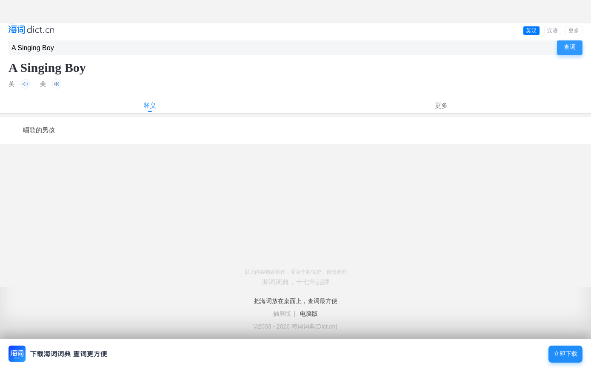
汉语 (552, 31)
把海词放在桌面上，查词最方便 (295, 300)
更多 (574, 31)
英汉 (531, 31)
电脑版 (309, 313)
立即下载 (565, 354)
